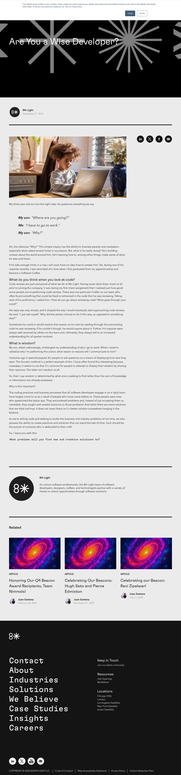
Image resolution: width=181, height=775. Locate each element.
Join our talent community (110, 665)
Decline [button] (142, 13)
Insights (29, 718)
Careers (26, 728)
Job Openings (104, 679)
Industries (34, 680)
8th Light (28, 110)
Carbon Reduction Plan (142, 771)
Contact (26, 661)
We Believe (34, 699)
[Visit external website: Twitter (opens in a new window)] (21, 761)
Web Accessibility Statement (92, 771)
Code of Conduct (64, 771)
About (21, 670)
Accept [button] (130, 13)
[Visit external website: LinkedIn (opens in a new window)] (12, 761)
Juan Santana (26, 599)
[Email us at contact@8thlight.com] (40, 761)
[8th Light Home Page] (14, 636)
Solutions (31, 690)
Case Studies (38, 709)
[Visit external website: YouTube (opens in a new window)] (31, 761)
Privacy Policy (118, 771)
